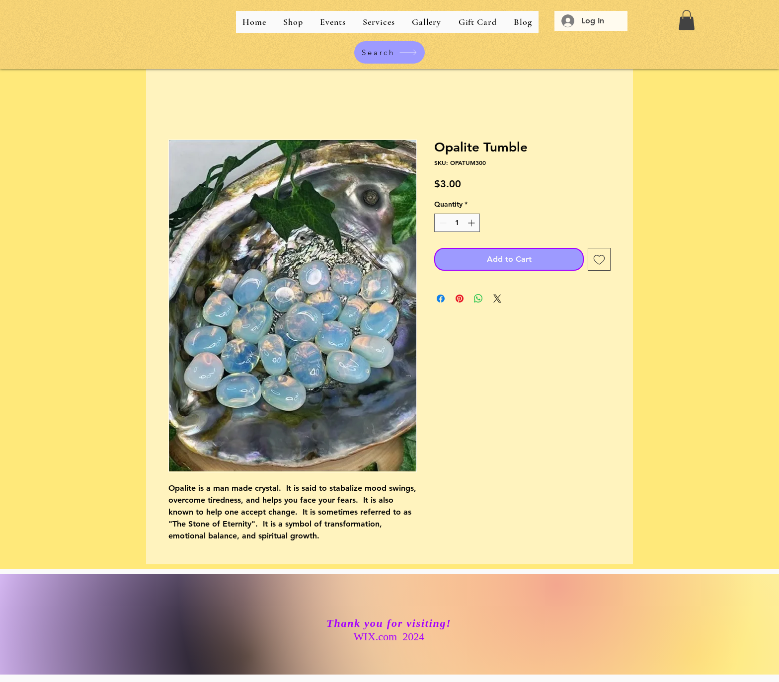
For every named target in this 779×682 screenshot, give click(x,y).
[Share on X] (497, 298)
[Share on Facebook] (441, 298)
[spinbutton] (457, 222)
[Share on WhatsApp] (478, 298)
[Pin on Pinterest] (460, 298)
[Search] (389, 52)
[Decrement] (442, 222)
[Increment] (472, 222)
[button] (686, 20)
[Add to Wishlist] (599, 259)
